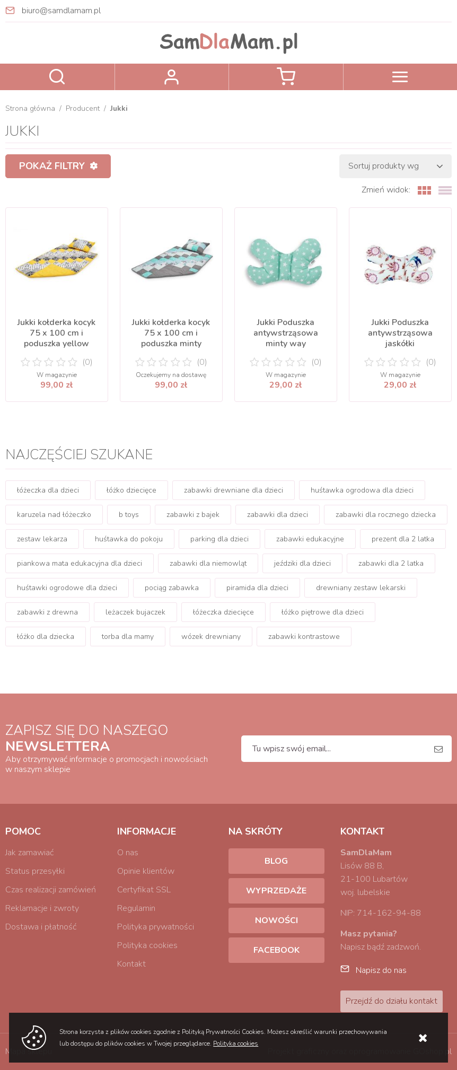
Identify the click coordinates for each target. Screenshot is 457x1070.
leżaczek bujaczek (135, 612)
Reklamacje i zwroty (42, 908)
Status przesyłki (35, 871)
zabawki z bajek (192, 515)
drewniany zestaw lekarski (361, 588)
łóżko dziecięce (131, 490)
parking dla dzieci (219, 539)
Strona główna (30, 108)
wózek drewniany (211, 637)
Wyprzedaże (276, 891)
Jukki (119, 108)
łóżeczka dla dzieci (48, 490)
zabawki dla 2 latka (391, 563)
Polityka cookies (147, 945)
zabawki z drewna (47, 612)
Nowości (276, 920)
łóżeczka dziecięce (223, 612)
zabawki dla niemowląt (208, 563)
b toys (129, 515)
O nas (127, 852)
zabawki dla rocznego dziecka (386, 515)
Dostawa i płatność (40, 927)
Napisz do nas (381, 970)
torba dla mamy (128, 637)
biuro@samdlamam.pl (61, 10)
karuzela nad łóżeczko (54, 515)
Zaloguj (172, 77)
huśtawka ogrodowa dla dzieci (362, 490)
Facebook (276, 950)
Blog (276, 861)
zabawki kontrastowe (304, 637)
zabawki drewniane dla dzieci (233, 490)
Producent (83, 108)
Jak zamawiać (29, 852)
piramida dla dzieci (257, 588)
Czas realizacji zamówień (50, 890)
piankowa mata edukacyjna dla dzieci (79, 563)
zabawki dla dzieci (277, 515)
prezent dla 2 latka (403, 539)
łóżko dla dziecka (45, 637)
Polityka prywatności (155, 927)
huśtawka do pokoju (129, 539)
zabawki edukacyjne (310, 539)
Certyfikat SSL (144, 890)
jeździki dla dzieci (302, 563)
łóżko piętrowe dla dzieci (323, 612)
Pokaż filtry (52, 166)
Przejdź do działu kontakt (391, 1001)
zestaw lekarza (42, 539)
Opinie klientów (145, 871)
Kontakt (131, 964)
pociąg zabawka (172, 588)
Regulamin (136, 908)
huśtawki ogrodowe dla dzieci (67, 588)
